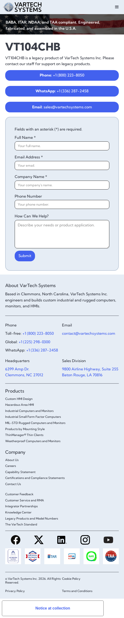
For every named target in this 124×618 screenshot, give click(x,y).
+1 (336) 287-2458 (62, 91)
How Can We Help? (32, 216)
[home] (30, 6)
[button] (117, 7)
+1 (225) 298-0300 (34, 341)
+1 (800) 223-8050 (62, 75)
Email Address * (29, 157)
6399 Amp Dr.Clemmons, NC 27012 (24, 372)
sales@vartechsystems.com (62, 107)
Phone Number (28, 196)
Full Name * (25, 137)
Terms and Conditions (77, 591)
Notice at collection (52, 608)
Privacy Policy (15, 591)
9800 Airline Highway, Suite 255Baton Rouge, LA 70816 (90, 372)
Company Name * (31, 176)
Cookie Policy (71, 578)
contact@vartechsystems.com (88, 333)
